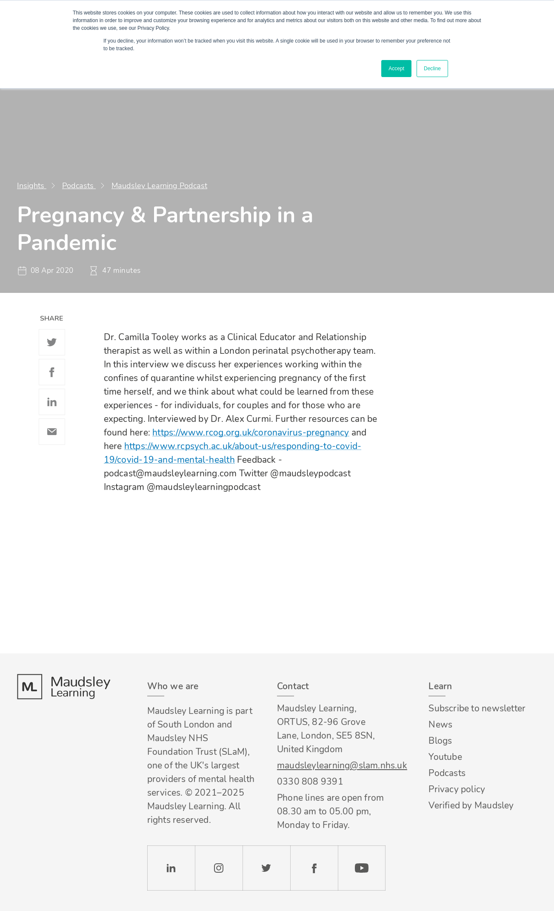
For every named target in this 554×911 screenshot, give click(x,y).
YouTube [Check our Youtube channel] (362, 868)
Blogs (440, 741)
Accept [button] (396, 69)
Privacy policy (456, 789)
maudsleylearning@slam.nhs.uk (331, 765)
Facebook (52, 372)
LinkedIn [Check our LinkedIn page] (171, 868)
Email (52, 431)
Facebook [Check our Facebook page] (314, 868)
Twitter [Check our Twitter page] (266, 868)
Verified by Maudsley (471, 805)
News (440, 725)
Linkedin (52, 402)
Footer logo (63, 686)
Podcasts (79, 185)
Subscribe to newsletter (476, 708)
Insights (31, 185)
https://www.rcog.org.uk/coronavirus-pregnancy (250, 432)
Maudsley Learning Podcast (159, 185)
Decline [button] (432, 69)
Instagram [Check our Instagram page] (219, 868)
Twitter (52, 342)
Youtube (445, 757)
